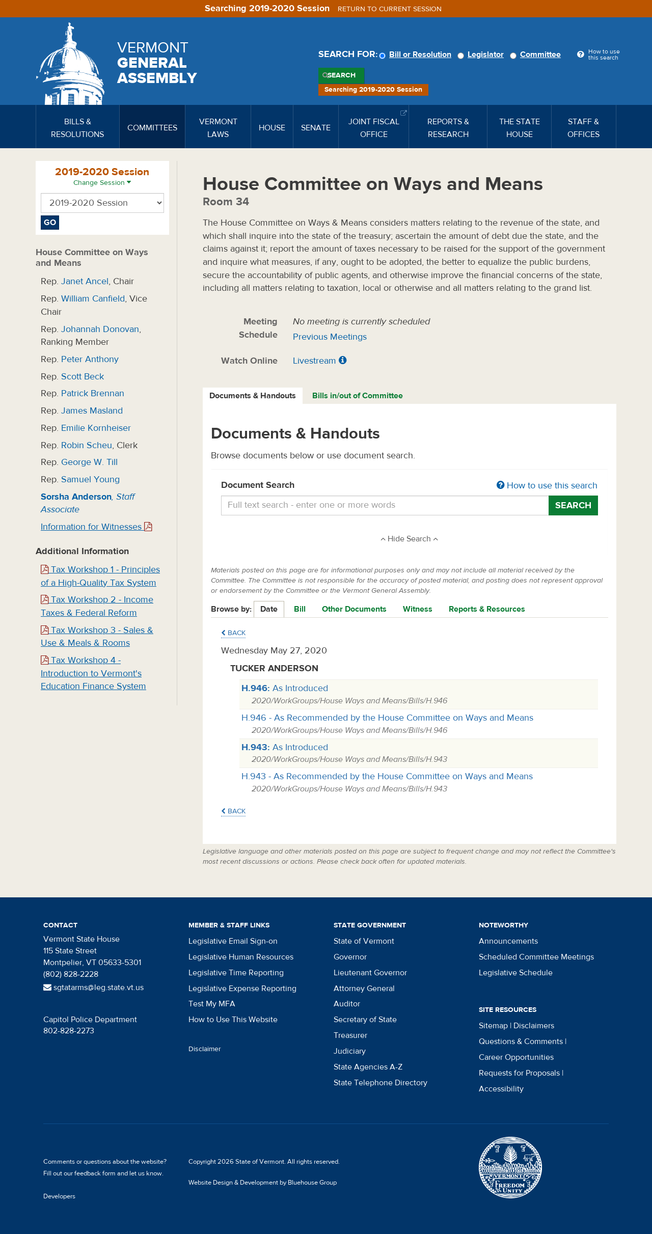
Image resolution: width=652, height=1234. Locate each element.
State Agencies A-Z (368, 1067)
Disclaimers (533, 1026)
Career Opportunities (516, 1057)
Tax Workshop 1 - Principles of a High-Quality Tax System (100, 576)
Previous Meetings (330, 337)
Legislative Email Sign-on (233, 941)
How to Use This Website (233, 1019)
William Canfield (93, 299)
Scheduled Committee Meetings (536, 957)
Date (269, 609)
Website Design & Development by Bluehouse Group (262, 1182)
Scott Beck (82, 376)
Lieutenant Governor (370, 973)
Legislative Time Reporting (236, 973)
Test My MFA (211, 1004)
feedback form (95, 1173)
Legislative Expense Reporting (242, 988)
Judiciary (350, 1051)
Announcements (508, 941)
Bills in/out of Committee (357, 396)
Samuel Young (90, 479)
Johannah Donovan (100, 329)
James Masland (92, 411)
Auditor (347, 1004)
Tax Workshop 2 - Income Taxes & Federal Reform (97, 606)
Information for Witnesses (96, 527)
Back (233, 633)
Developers (59, 1196)
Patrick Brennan (92, 393)
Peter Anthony (90, 359)
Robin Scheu (86, 445)
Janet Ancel (84, 281)
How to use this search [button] (547, 485)
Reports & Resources (487, 609)
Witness (417, 609)
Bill (300, 609)
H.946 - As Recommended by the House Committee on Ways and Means (387, 718)
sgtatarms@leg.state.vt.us (93, 987)
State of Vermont (364, 941)
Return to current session (390, 9)
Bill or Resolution (416, 54)
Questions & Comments (521, 1041)
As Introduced (284, 688)
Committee (537, 54)
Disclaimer (204, 1049)
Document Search (410, 486)
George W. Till (89, 462)
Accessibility (501, 1089)
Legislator (482, 54)
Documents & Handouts (252, 396)
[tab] (253, 396)
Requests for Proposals (519, 1073)
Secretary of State (365, 1019)
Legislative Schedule (516, 973)
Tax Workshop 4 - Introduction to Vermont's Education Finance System (93, 673)
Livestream (314, 361)
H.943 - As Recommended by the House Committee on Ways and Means (387, 776)
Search (342, 75)
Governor (350, 957)
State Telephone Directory (380, 1083)
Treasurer (350, 1035)
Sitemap (493, 1026)
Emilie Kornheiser (96, 428)
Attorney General (364, 988)
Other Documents (354, 609)
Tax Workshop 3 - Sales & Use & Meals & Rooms (97, 636)
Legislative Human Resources (240, 957)
